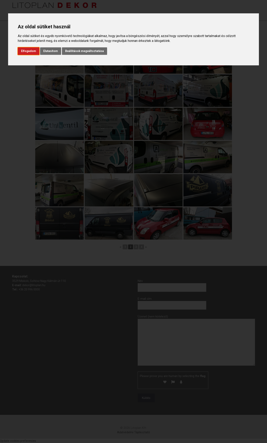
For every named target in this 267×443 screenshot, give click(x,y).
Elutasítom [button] (50, 51)
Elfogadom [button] (28, 51)
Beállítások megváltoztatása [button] (84, 51)
